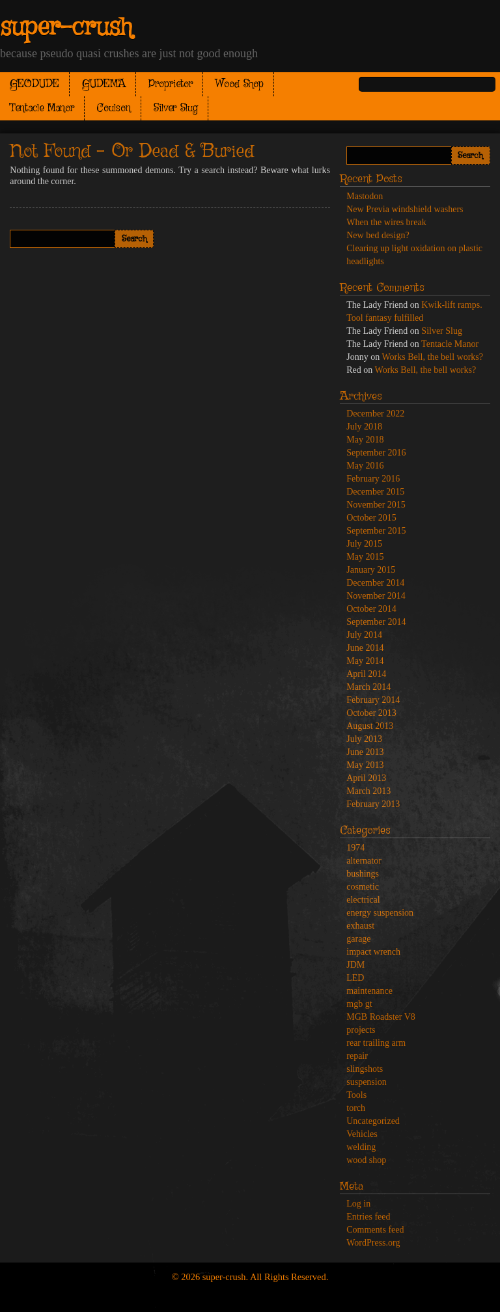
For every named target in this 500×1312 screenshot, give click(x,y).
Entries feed (368, 1217)
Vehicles (361, 1134)
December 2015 (375, 492)
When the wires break (386, 222)
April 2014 (366, 674)
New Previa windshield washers (404, 209)
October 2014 (371, 609)
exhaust (360, 926)
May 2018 (364, 439)
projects (360, 1030)
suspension (366, 1082)
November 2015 (376, 505)
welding (361, 1147)
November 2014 (376, 596)
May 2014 (364, 661)
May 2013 (364, 765)
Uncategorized (373, 1121)
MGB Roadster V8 (380, 1017)
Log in (358, 1204)
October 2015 (371, 518)
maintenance (369, 991)
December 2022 (375, 413)
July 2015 (364, 544)
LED (355, 978)
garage (358, 939)
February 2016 (373, 479)
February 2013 (373, 804)
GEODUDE (34, 84)
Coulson (114, 108)
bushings (362, 874)
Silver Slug (176, 108)
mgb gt (359, 1004)
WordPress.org (373, 1243)
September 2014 (376, 622)
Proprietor (170, 84)
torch (355, 1108)
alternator (364, 861)
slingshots (364, 1069)
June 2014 (364, 648)
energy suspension (379, 913)
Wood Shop (239, 84)
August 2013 (369, 726)
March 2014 (368, 687)
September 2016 (376, 453)
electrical (363, 900)
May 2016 (364, 466)
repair (357, 1056)
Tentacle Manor (42, 108)
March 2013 (368, 791)
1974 (355, 848)
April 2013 (366, 778)
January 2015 (370, 570)
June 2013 (364, 752)
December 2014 (375, 583)
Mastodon (364, 196)
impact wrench (373, 952)
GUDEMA (104, 84)
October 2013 (371, 713)
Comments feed (375, 1230)
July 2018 (364, 426)
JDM (355, 965)
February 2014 (373, 700)
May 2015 (364, 557)
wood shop (366, 1160)
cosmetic (362, 887)
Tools (356, 1095)
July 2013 (364, 739)
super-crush (66, 28)
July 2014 (364, 635)
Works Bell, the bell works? (432, 357)
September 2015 (376, 531)
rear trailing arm (376, 1043)
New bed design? (377, 235)
